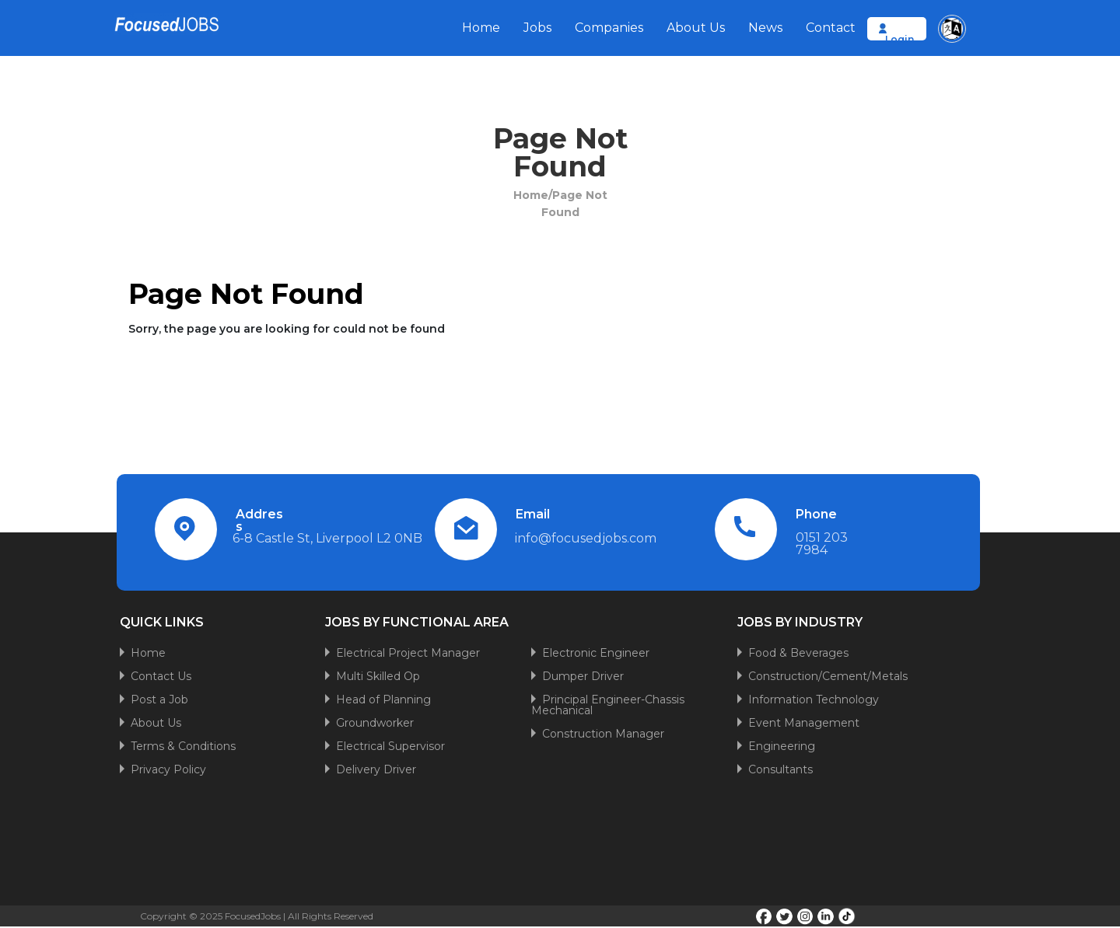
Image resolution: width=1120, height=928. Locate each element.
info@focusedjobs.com (585, 538)
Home (481, 27)
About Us (696, 27)
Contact (831, 27)
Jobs (537, 27)
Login (899, 39)
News (765, 27)
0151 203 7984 (822, 543)
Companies (609, 27)
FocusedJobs (253, 916)
